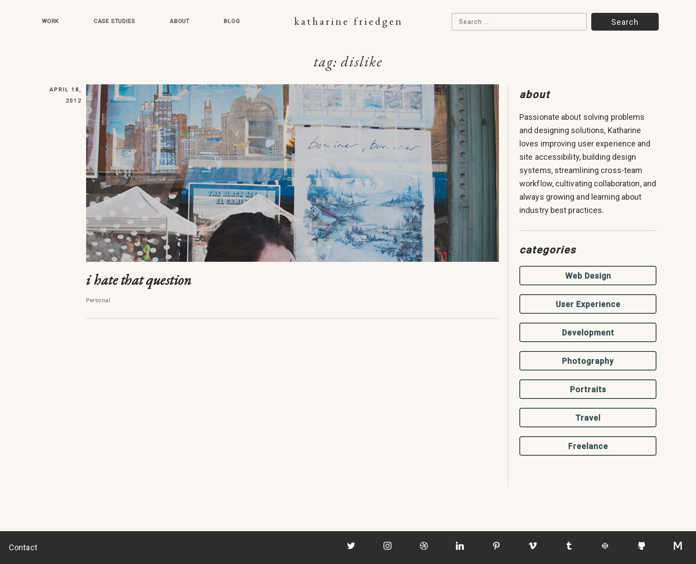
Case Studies (114, 21)
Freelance (588, 446)
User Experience (588, 304)
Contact (23, 547)
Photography (588, 361)
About (180, 21)
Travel (588, 417)
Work (50, 21)
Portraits (588, 389)
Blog (232, 21)
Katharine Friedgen (348, 21)
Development (588, 332)
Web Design (588, 275)
